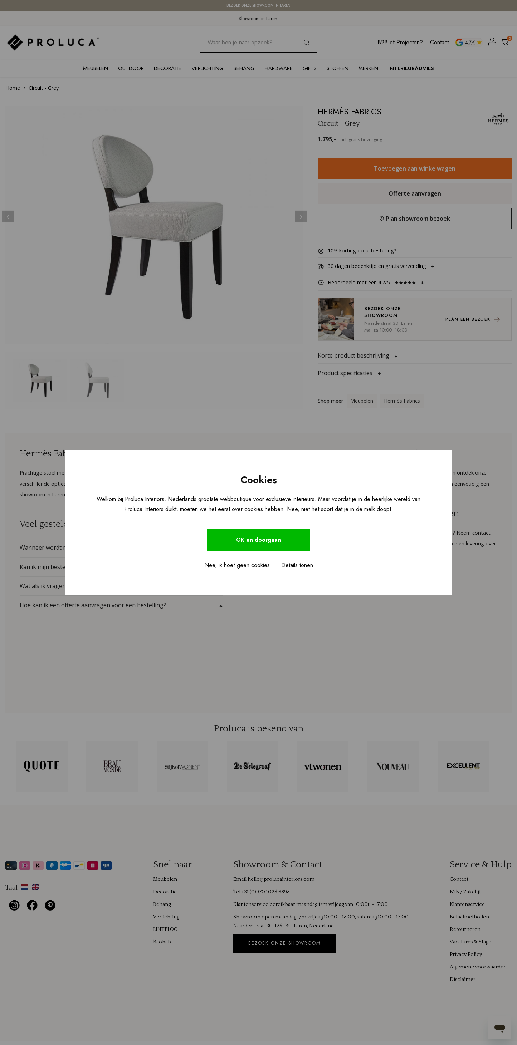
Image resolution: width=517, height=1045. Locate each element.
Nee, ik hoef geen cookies (237, 565)
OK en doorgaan (258, 540)
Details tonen (297, 565)
